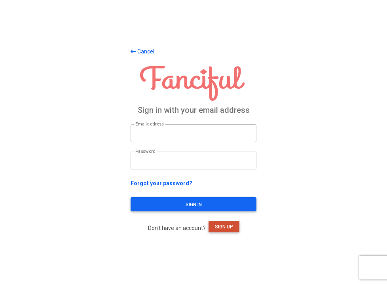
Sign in (194, 204)
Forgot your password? (161, 183)
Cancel (142, 51)
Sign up (224, 227)
